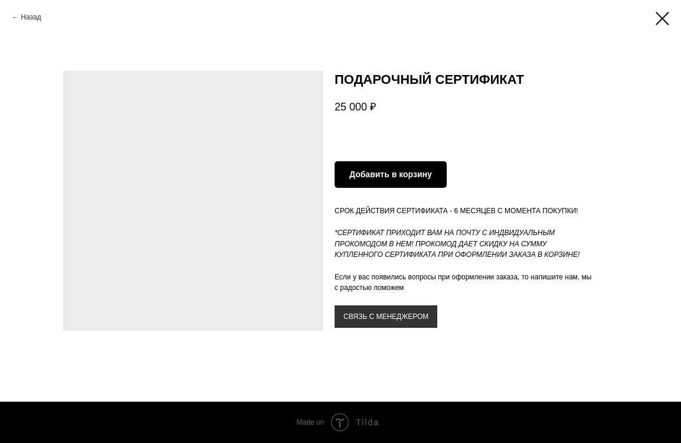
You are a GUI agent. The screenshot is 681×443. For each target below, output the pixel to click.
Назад (31, 17)
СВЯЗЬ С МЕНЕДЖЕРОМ (385, 316)
